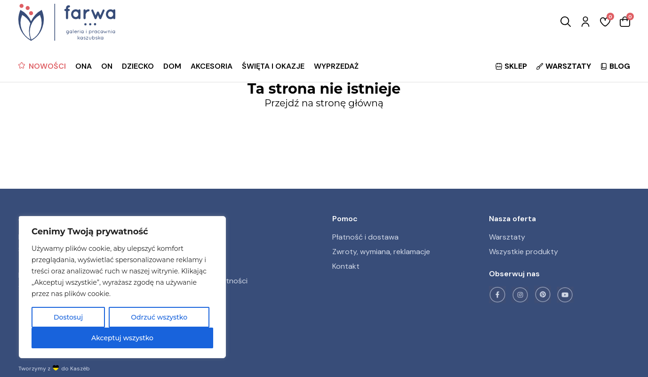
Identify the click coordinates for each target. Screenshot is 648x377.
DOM (172, 66)
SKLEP (511, 66)
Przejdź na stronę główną (323, 103)
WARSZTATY (563, 66)
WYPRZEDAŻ (336, 66)
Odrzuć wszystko (159, 317)
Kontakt (346, 266)
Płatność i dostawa (365, 237)
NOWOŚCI (47, 66)
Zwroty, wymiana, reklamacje (381, 252)
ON (106, 66)
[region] (122, 287)
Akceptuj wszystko (122, 338)
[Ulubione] (605, 22)
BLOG (615, 66)
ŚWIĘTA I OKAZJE (273, 66)
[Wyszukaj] (565, 22)
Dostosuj (68, 317)
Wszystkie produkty (523, 252)
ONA (83, 66)
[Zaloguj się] (585, 22)
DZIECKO (138, 66)
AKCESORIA (211, 66)
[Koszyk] (625, 22)
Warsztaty (507, 237)
